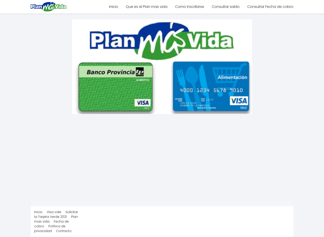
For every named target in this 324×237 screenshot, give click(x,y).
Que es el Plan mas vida (146, 6)
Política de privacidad (49, 228)
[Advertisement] (162, 153)
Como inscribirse (189, 6)
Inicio (113, 6)
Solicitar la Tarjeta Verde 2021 (56, 214)
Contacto (64, 231)
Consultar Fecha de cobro (270, 6)
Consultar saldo (226, 6)
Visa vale (54, 212)
